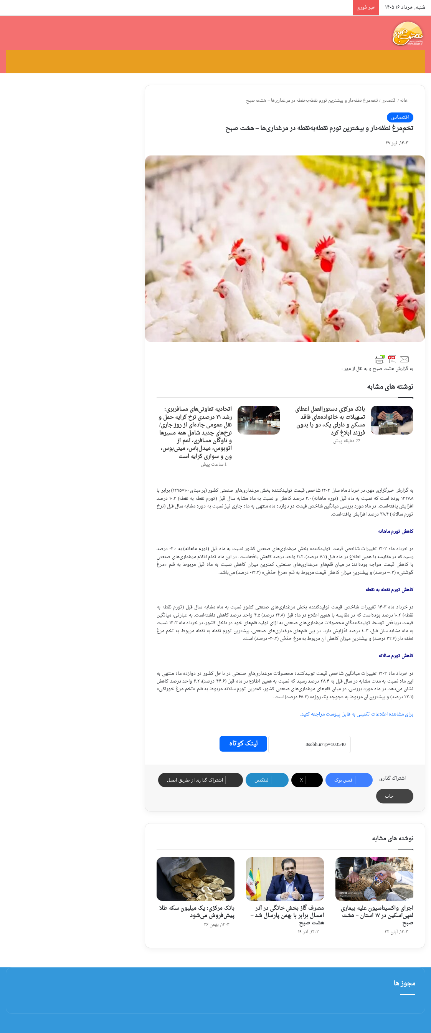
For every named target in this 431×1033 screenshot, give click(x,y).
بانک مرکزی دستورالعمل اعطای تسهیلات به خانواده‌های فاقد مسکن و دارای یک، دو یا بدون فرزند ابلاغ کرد (330, 421)
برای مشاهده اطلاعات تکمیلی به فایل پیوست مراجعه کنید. (356, 714)
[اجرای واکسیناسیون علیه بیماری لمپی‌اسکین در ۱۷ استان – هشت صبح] (374, 879)
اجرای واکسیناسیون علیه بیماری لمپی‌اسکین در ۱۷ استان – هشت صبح (377, 915)
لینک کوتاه (243, 743)
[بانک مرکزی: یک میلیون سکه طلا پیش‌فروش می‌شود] (195, 879)
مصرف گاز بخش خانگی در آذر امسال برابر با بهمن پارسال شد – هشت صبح (287, 915)
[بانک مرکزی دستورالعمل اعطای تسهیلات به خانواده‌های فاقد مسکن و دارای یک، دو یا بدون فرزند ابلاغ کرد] (392, 420)
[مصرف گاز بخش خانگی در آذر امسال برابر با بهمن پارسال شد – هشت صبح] (285, 879)
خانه (406, 101)
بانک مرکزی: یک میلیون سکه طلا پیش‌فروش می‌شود (197, 912)
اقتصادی (388, 101)
